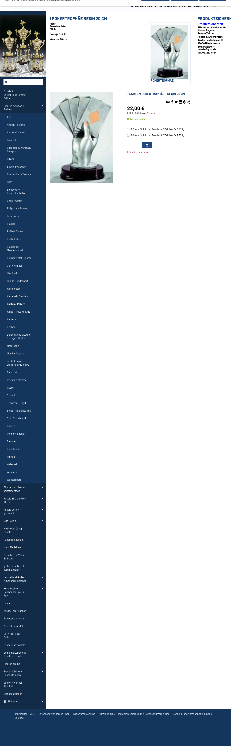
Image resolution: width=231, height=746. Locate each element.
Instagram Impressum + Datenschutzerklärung (144, 713)
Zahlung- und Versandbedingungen (192, 713)
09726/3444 (141, 5)
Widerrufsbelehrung (84, 713)
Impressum (20, 713)
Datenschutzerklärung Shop (54, 713)
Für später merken (137, 152)
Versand (151, 112)
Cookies (19, 717)
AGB (32, 713)
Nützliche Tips (107, 713)
